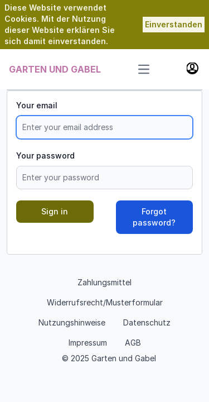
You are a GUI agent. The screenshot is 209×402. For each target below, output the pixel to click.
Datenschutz (147, 322)
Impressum (88, 342)
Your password (45, 155)
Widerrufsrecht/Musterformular (105, 302)
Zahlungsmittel (104, 282)
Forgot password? (154, 217)
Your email (36, 105)
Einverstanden (173, 24)
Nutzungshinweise (71, 322)
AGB (133, 342)
